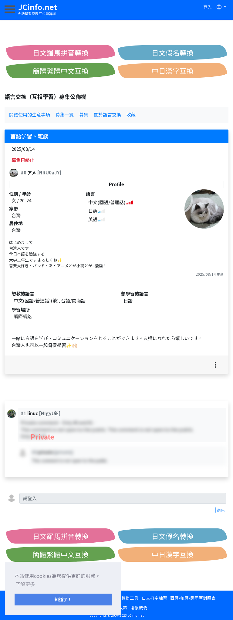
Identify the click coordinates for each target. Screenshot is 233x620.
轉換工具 (129, 598)
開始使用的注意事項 (29, 114)
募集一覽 (65, 114)
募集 (83, 114)
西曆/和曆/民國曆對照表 (193, 598)
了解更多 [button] (25, 584)
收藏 (131, 114)
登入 (207, 7)
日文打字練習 (154, 598)
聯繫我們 (138, 608)
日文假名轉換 (173, 52)
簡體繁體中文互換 (61, 71)
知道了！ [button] (63, 599)
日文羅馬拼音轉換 (61, 52)
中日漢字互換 (173, 71)
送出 (221, 510)
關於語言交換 (107, 114)
